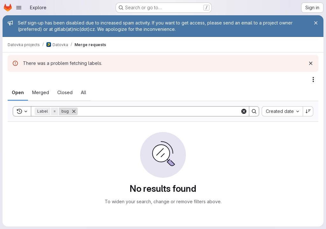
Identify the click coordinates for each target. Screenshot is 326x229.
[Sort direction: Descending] (308, 111)
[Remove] (74, 111)
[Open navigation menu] (19, 8)
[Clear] (244, 111)
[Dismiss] (311, 63)
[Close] (316, 23)
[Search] (159, 111)
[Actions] (313, 79)
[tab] (18, 93)
